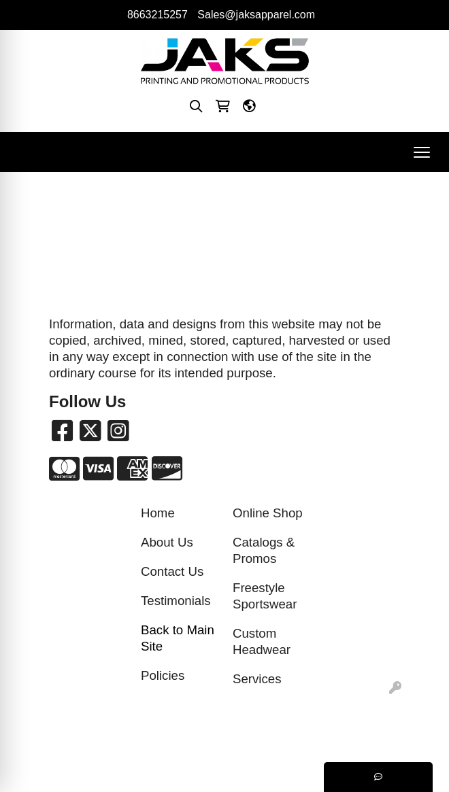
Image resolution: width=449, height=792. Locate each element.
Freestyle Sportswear (265, 596)
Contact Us (172, 571)
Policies (162, 675)
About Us (167, 542)
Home (158, 513)
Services (257, 679)
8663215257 (157, 14)
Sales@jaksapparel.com (256, 14)
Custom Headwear (261, 641)
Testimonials (176, 600)
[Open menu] (421, 152)
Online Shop (268, 513)
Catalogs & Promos (264, 550)
